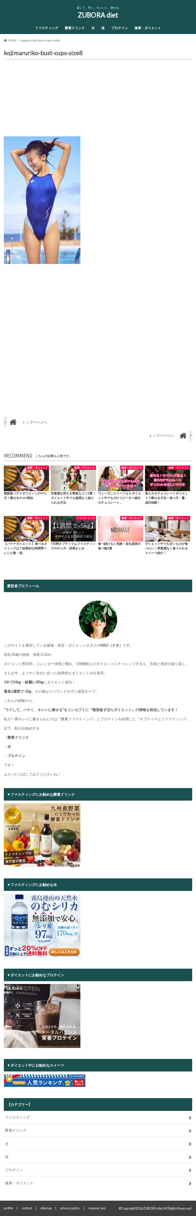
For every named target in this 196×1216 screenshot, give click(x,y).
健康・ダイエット (147, 28)
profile (8, 1208)
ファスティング (46, 28)
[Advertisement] (98, 100)
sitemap (46, 1208)
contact (26, 1208)
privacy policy (70, 1208)
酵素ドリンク (75, 28)
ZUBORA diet (98, 15)
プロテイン (119, 28)
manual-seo (96, 1208)
